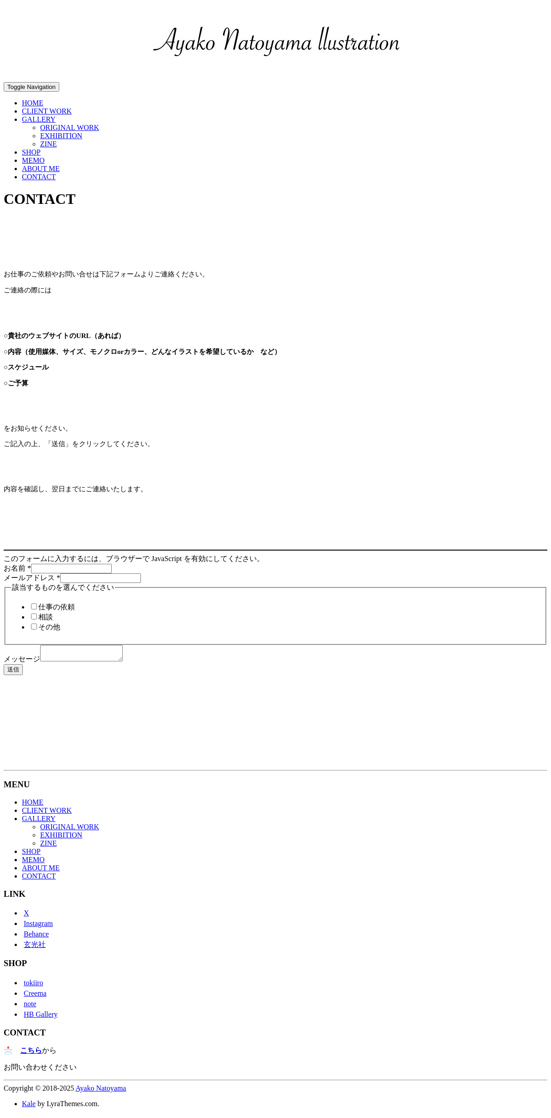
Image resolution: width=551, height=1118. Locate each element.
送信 (13, 672)
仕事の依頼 (56, 607)
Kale (29, 1106)
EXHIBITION (61, 136)
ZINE (48, 144)
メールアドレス (32, 578)
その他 (49, 627)
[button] (277, 42)
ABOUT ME (41, 168)
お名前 (17, 568)
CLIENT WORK (47, 111)
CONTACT (39, 177)
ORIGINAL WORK (69, 127)
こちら (31, 1053)
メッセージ (22, 662)
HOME (32, 103)
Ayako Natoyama (101, 1091)
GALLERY (39, 119)
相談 (45, 617)
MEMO (33, 160)
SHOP (31, 152)
